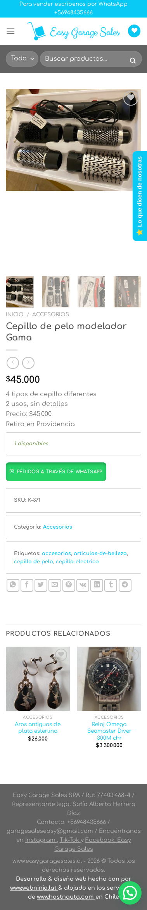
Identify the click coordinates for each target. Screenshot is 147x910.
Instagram (41, 840)
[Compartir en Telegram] (125, 585)
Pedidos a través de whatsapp (59, 471)
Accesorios (50, 314)
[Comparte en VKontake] (82, 585)
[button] (58, 471)
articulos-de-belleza (100, 553)
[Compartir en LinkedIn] (96, 585)
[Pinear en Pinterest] (68, 585)
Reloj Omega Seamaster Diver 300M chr (109, 731)
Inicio (15, 314)
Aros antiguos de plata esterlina (38, 727)
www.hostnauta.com (66, 897)
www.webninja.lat (34, 888)
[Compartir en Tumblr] (110, 585)
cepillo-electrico (77, 561)
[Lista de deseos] (134, 31)
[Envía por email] (54, 585)
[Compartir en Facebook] (27, 585)
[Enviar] (133, 61)
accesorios (56, 553)
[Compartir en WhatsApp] (13, 585)
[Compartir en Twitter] (41, 585)
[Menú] (10, 31)
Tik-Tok (70, 840)
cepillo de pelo (33, 561)
